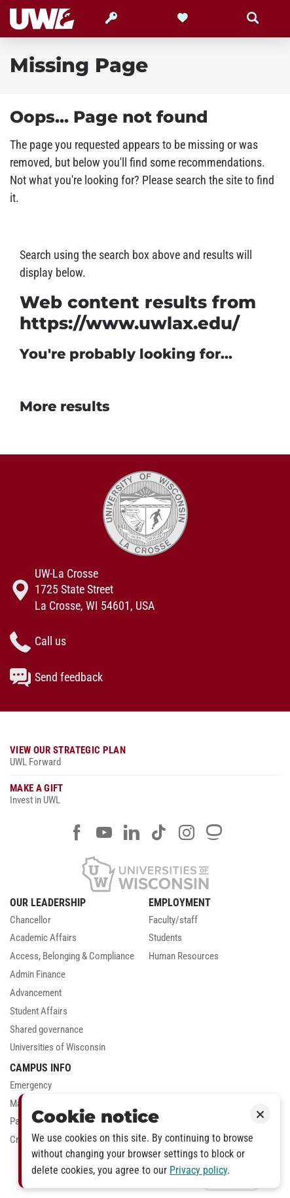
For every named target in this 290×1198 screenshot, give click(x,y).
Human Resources (184, 956)
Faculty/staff (173, 920)
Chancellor (30, 920)
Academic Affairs (43, 938)
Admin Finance (37, 974)
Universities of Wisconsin (57, 1047)
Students (165, 938)
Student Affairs (38, 1011)
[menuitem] (76, 924)
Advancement (36, 993)
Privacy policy (198, 1170)
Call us (38, 641)
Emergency (31, 1085)
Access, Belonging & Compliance (72, 956)
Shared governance (46, 1029)
